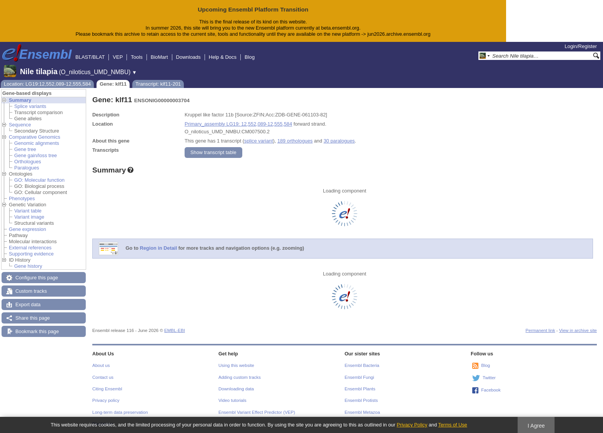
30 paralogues (339, 141)
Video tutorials (232, 400)
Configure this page (36, 277)
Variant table (28, 211)
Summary (20, 100)
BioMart (159, 57)
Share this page (32, 318)
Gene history (28, 266)
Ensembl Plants (360, 389)
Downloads (188, 57)
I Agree (536, 426)
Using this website (236, 365)
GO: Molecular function (39, 180)
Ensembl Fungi (359, 377)
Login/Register (581, 46)
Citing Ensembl (107, 389)
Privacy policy (105, 400)
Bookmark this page (37, 331)
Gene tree (25, 149)
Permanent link (540, 330)
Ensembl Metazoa (362, 412)
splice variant (258, 141)
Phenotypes (22, 198)
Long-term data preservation (120, 412)
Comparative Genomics (34, 137)
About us (101, 365)
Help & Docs (223, 57)
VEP (118, 57)
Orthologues (27, 161)
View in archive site (578, 330)
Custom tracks (31, 291)
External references (30, 248)
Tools (136, 57)
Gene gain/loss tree (35, 155)
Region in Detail (158, 248)
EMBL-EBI (174, 330)
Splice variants (30, 106)
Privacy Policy (411, 425)
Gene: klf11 (113, 84)
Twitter (489, 377)
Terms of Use (452, 425)
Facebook (491, 390)
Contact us (102, 377)
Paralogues (26, 168)
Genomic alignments (36, 143)
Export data (27, 304)
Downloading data (236, 389)
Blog (250, 57)
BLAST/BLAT (90, 57)
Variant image (29, 217)
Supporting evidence (31, 254)
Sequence (20, 125)
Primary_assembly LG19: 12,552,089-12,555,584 (238, 124)
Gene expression (27, 229)
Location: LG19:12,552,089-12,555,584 (47, 84)
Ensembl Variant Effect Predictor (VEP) (256, 412)
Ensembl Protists (361, 400)
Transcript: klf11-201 (158, 84)
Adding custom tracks (239, 377)
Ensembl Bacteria (362, 365)
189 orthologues (295, 141)
